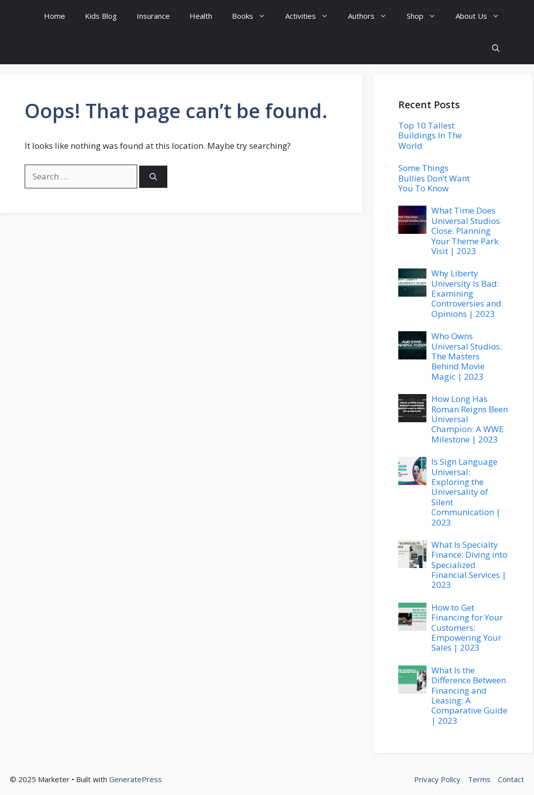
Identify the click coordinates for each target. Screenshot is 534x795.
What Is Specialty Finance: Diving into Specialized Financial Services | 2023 (469, 565)
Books (253, 16)
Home (54, 16)
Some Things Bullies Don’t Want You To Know (434, 178)
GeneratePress (135, 779)
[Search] (153, 177)
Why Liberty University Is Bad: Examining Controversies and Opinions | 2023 (466, 293)
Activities (311, 16)
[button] (495, 48)
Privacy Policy (437, 779)
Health (201, 16)
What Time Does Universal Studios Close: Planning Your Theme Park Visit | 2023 (465, 231)
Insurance (153, 16)
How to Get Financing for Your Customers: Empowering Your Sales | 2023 (467, 628)
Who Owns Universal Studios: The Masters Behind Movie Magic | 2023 (466, 356)
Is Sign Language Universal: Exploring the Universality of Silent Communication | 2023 (465, 492)
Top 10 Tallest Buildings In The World (430, 135)
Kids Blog (101, 16)
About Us (482, 16)
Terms (479, 779)
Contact (511, 779)
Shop (426, 16)
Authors (372, 16)
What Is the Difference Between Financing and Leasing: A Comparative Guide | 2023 (469, 695)
